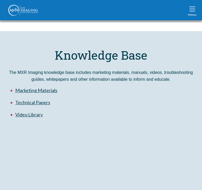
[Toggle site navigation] (192, 10)
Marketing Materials (36, 90)
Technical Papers (32, 102)
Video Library (29, 114)
